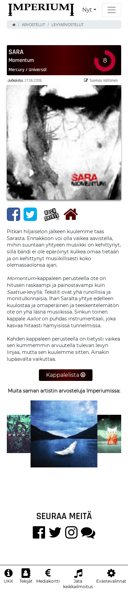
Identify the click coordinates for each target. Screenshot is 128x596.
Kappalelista (65, 375)
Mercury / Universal (27, 69)
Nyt (87, 9)
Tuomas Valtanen (101, 80)
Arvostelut (33, 25)
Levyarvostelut (68, 25)
